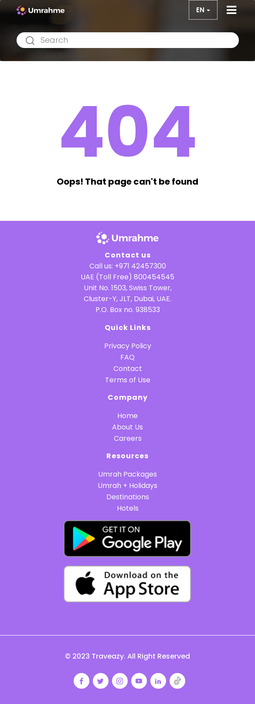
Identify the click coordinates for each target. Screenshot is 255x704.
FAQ (127, 357)
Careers (128, 438)
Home (127, 416)
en (200, 9)
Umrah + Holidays (127, 486)
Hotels (128, 508)
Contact (127, 369)
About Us (127, 427)
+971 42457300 (140, 266)
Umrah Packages (127, 474)
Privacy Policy (127, 346)
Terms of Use (127, 380)
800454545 (154, 277)
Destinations (127, 497)
